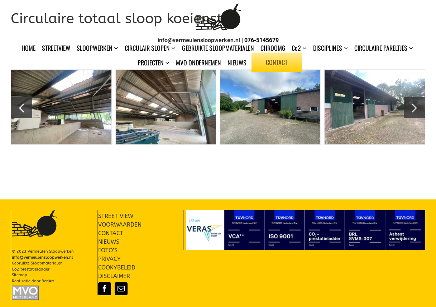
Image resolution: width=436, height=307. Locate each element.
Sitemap (19, 275)
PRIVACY (109, 259)
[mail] (121, 288)
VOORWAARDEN (120, 224)
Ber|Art (48, 281)
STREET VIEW (115, 216)
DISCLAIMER (114, 276)
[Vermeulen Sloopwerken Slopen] (218, 6)
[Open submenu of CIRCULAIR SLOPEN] (174, 48)
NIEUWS (108, 241)
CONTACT (110, 233)
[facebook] (104, 288)
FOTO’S (108, 250)
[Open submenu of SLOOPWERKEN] (117, 48)
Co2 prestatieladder (30, 269)
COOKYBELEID (116, 267)
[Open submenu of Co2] (305, 48)
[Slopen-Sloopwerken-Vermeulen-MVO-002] (25, 288)
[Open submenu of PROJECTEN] (168, 62)
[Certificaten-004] (305, 212)
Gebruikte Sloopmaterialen (37, 263)
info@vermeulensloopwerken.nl (199, 40)
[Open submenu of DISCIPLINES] (346, 48)
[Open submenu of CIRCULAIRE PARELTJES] (412, 48)
